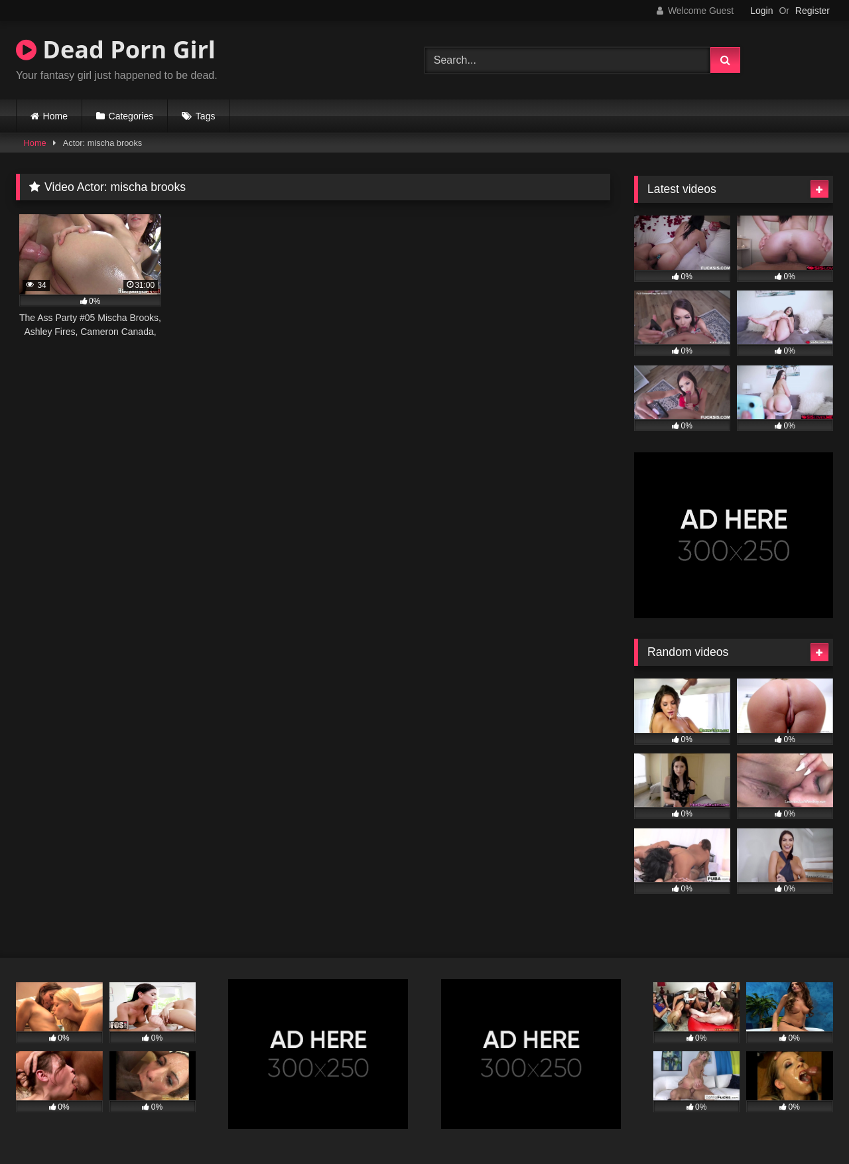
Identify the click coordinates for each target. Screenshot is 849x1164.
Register (812, 10)
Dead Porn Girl (116, 49)
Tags (206, 116)
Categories (131, 116)
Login (761, 10)
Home (55, 116)
